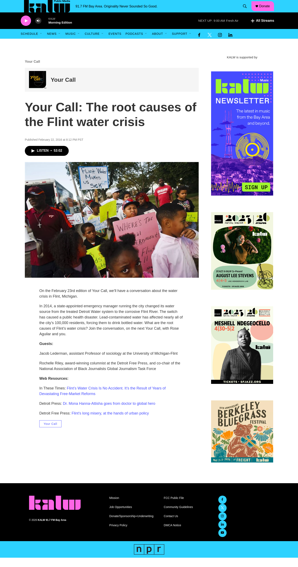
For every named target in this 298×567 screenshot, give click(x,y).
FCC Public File (174, 507)
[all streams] (262, 30)
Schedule (29, 43)
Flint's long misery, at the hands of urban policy (110, 422)
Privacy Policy (118, 534)
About (157, 43)
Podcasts (134, 43)
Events (114, 43)
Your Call (63, 89)
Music (70, 43)
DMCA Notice (172, 534)
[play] (26, 30)
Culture (92, 43)
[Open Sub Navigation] (41, 43)
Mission (114, 507)
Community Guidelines (178, 516)
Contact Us (171, 525)
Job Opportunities (120, 516)
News (51, 43)
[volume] (38, 30)
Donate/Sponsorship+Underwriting (131, 525)
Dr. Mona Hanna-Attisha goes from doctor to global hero (109, 413)
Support (179, 43)
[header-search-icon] (247, 11)
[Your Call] (38, 89)
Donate (267, 11)
